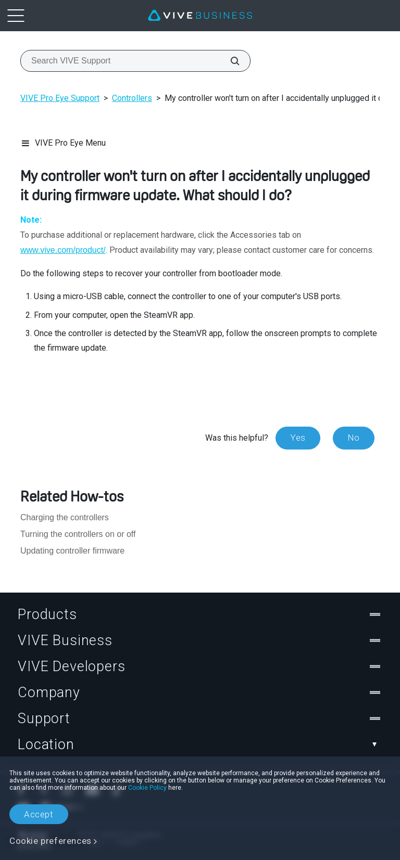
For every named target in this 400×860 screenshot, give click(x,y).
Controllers (132, 98)
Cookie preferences (50, 841)
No (353, 437)
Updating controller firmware (72, 550)
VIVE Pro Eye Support (59, 98)
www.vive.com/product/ (63, 250)
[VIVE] (200, 15)
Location (200, 744)
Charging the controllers (64, 517)
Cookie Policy (147, 787)
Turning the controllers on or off (77, 534)
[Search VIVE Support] (229, 60)
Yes (298, 437)
